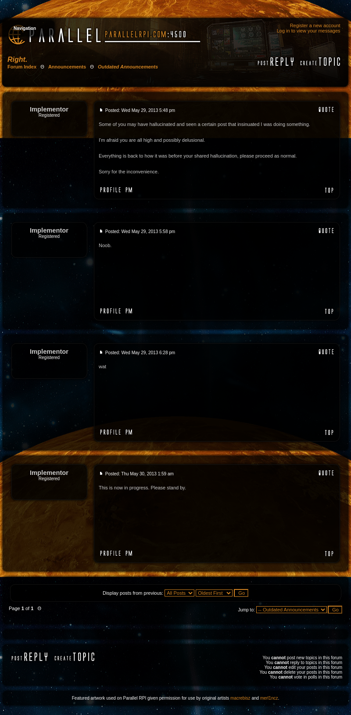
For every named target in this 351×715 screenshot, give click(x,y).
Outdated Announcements (128, 66)
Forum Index (21, 66)
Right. (17, 59)
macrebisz (240, 698)
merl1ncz (269, 698)
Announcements (67, 66)
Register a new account (315, 25)
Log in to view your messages (308, 30)
